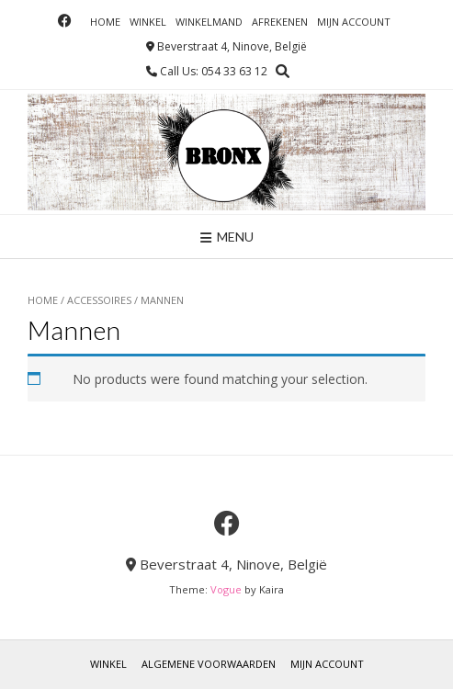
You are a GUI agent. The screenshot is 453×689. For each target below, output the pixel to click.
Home (105, 21)
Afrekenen (280, 21)
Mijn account (354, 21)
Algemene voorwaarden (209, 664)
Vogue (226, 589)
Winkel (148, 21)
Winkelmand (209, 21)
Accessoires (99, 300)
